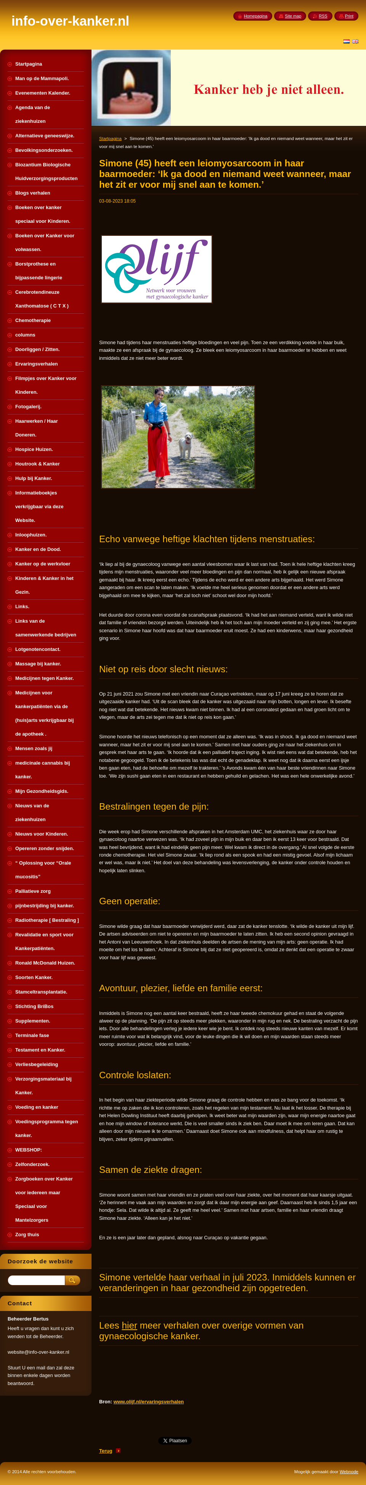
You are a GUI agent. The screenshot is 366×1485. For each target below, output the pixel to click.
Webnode (349, 1471)
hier (129, 1325)
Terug (105, 1451)
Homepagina (256, 16)
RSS (323, 16)
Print (349, 16)
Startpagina (110, 138)
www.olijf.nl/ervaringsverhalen (149, 1401)
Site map (293, 16)
